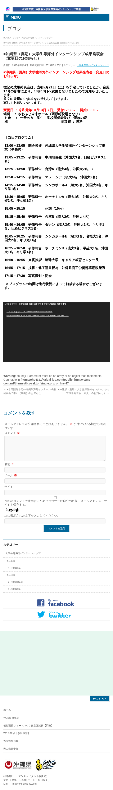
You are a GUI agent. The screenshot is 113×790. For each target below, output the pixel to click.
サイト (8, 491)
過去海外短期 (10, 681)
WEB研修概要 (11, 658)
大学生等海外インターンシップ (93, 65)
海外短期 (10, 580)
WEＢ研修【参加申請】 (16, 673)
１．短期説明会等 (15, 587)
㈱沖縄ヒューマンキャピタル (51, 777)
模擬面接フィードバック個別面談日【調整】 (28, 666)
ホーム (7, 650)
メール (10, 480)
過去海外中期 (10, 689)
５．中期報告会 (14, 573)
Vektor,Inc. (77, 781)
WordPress (37, 781)
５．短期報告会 (14, 594)
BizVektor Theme (57, 781)
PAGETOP (99, 639)
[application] (56, 332)
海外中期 (10, 566)
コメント (12, 432)
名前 (9, 469)
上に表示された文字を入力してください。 (32, 520)
